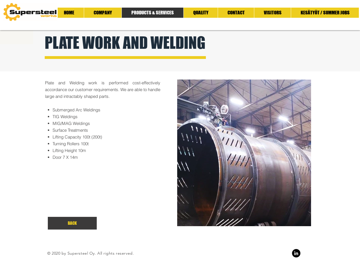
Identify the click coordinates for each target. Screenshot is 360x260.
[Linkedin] (296, 253)
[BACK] (72, 223)
